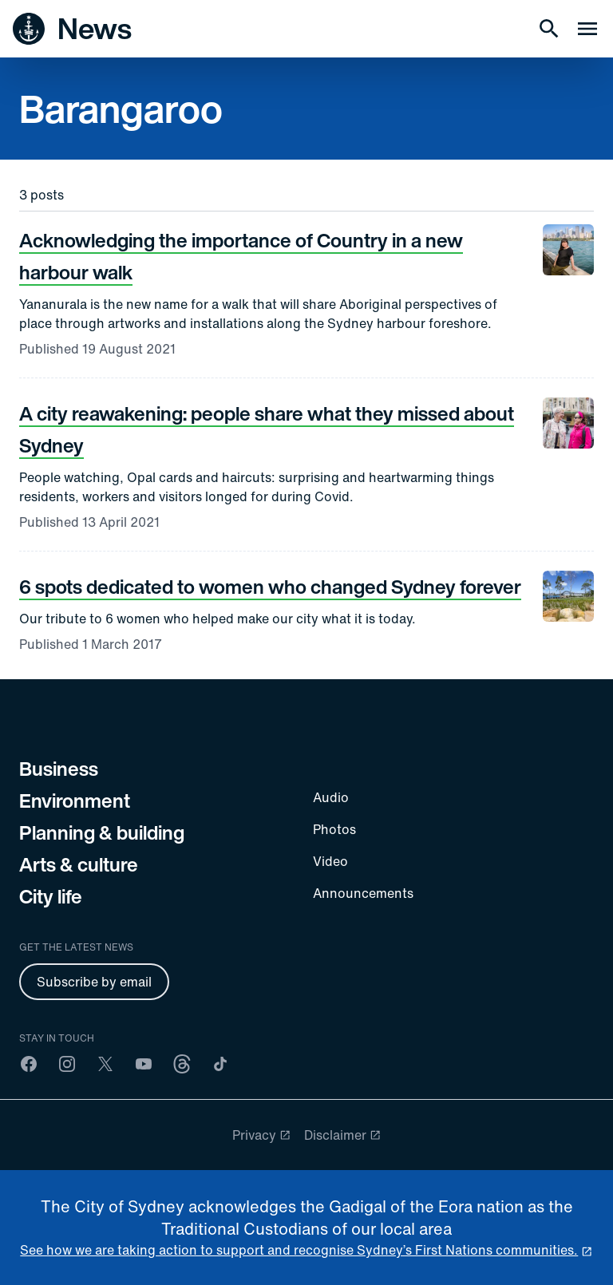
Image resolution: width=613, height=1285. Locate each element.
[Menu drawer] (587, 29)
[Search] (549, 29)
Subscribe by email (94, 981)
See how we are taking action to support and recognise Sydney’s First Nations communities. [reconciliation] (299, 1249)
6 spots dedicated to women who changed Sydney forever (270, 586)
